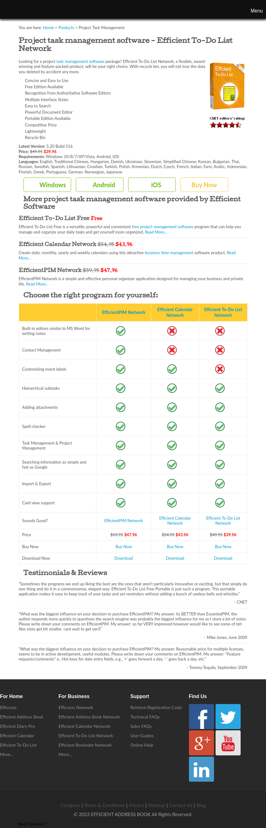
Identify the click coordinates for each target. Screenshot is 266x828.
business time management (169, 252)
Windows (52, 184)
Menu (257, 10)
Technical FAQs (145, 716)
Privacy (136, 805)
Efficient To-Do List (18, 745)
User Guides (142, 735)
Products (66, 27)
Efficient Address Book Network (89, 716)
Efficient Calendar (17, 735)
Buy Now (204, 184)
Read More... (156, 231)
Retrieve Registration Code (156, 707)
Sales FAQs (141, 726)
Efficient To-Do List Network (223, 312)
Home (48, 27)
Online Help (141, 745)
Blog (201, 805)
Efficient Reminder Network (85, 745)
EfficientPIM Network (123, 312)
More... (6, 754)
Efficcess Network (76, 707)
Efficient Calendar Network (175, 312)
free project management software (162, 226)
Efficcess (8, 707)
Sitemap (156, 805)
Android (104, 184)
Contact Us (180, 805)
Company (70, 805)
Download (123, 558)
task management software (80, 61)
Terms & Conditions (104, 805)
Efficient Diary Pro (17, 726)
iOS (156, 184)
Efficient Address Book (21, 716)
